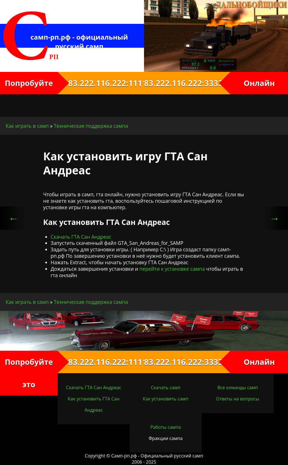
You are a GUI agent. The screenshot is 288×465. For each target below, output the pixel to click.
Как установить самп (165, 399)
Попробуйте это (29, 373)
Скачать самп (165, 387)
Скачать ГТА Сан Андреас (81, 236)
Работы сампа (165, 427)
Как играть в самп (27, 125)
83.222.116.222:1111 (101, 83)
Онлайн (259, 83)
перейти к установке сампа (172, 268)
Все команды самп (237, 387)
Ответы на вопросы (237, 399)
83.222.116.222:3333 (187, 83)
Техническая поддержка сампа (91, 125)
